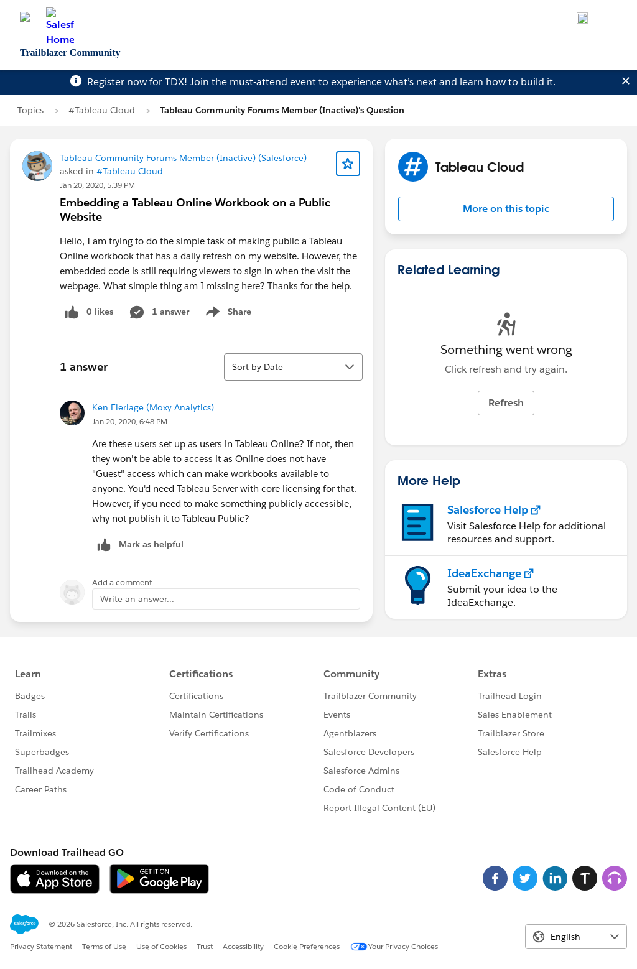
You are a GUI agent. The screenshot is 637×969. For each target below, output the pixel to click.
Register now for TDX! (137, 81)
